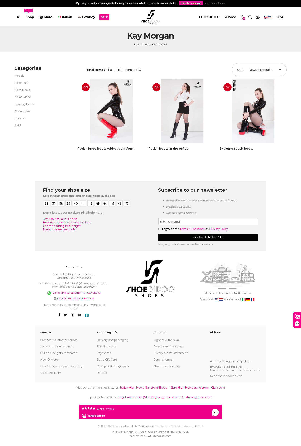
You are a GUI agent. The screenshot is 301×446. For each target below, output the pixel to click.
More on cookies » (215, 3)
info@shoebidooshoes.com (75, 298)
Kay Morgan (159, 44)
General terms (162, 359)
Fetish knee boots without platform (106, 148)
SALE (18, 125)
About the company (166, 366)
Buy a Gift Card (107, 359)
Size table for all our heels (60, 219)
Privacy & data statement (170, 353)
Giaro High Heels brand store (189, 387)
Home (137, 44)
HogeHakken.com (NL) (133, 397)
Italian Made (22, 97)
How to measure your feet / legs (62, 366)
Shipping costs (106, 346)
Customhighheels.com (197, 397)
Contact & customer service (59, 340)
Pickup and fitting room (113, 366)
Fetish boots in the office (169, 148)
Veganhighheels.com (165, 397)
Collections (21, 83)
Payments (104, 353)
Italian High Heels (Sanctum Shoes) (144, 387)
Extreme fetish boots (236, 148)
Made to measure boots (59, 229)
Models (19, 75)
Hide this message (191, 3)
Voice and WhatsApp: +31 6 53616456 (73, 293)
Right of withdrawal (166, 340)
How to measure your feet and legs (67, 222)
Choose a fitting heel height (62, 226)
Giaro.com (218, 387)
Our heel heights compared (58, 353)
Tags (146, 44)
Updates (20, 118)
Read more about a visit (226, 376)
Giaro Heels (22, 90)
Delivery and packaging (112, 340)
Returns (102, 373)
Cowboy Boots (24, 104)
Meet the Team (50, 373)
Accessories (22, 111)
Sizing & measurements (56, 346)
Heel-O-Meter (49, 359)
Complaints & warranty (168, 346)
